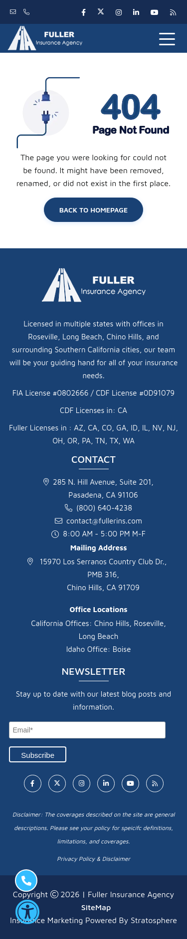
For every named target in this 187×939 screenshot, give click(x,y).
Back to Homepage (93, 210)
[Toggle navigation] (169, 38)
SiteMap (96, 907)
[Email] (87, 730)
